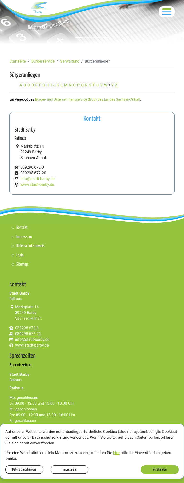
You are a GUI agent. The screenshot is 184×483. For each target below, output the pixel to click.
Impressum (69, 469)
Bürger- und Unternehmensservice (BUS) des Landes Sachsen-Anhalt (87, 99)
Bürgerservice (43, 61)
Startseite (17, 61)
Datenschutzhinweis (24, 469)
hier (116, 452)
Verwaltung (69, 61)
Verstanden (160, 469)
